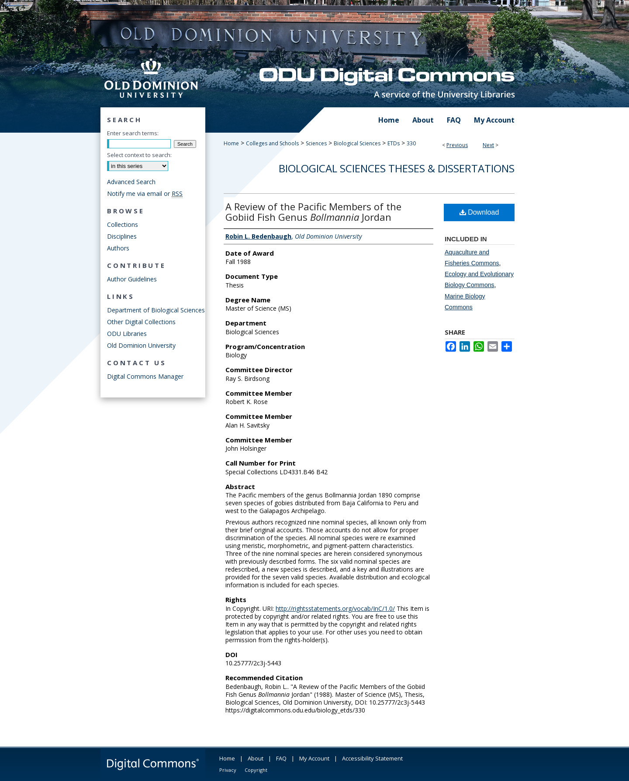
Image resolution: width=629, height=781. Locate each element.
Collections (122, 224)
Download (479, 212)
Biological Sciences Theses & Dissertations (397, 168)
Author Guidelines (132, 279)
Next (488, 145)
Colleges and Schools (272, 143)
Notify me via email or (145, 193)
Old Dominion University (141, 345)
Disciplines (122, 236)
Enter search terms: (133, 133)
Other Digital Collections (141, 322)
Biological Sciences (357, 143)
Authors (118, 248)
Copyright (256, 770)
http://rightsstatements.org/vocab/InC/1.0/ (335, 608)
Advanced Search (131, 182)
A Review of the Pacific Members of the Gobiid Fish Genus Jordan (313, 211)
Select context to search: (139, 155)
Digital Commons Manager (145, 376)
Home (231, 143)
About (255, 758)
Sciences (316, 143)
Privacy (227, 770)
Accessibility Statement (372, 758)
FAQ (281, 758)
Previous (457, 145)
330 (411, 143)
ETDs (393, 143)
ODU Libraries (127, 333)
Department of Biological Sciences (156, 310)
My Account (314, 758)
